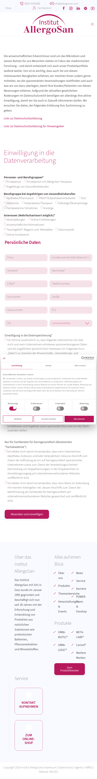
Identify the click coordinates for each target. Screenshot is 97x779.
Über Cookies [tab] (80, 365)
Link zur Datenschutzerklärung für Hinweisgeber (34, 126)
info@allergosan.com (66, 4)
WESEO (53, 774)
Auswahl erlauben (48, 419)
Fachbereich (45, 8)
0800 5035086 (32, 4)
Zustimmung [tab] (16, 365)
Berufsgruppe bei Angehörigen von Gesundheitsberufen (48, 201)
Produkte (64, 587)
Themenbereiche (69, 595)
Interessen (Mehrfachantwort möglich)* (48, 225)
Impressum (50, 770)
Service (80, 582)
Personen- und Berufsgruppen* (48, 182)
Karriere (81, 590)
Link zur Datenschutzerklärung (23, 118)
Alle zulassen (79, 419)
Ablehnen (18, 419)
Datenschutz (66, 770)
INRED (88, 770)
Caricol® (81, 646)
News (79, 574)
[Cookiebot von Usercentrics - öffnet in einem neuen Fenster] (83, 358)
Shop (8, 8)
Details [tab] (48, 365)
